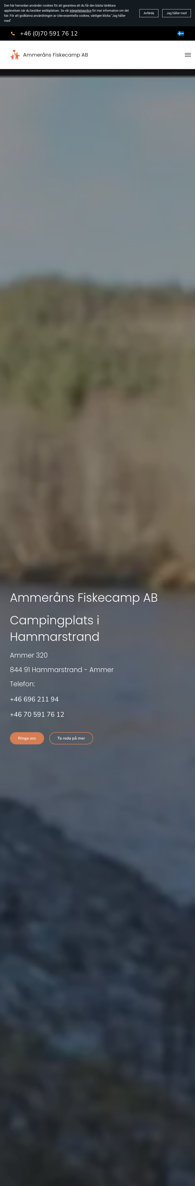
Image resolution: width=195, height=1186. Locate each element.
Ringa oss (27, 738)
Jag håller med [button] (177, 13)
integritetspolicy (80, 10)
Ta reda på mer (71, 738)
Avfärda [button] (149, 13)
